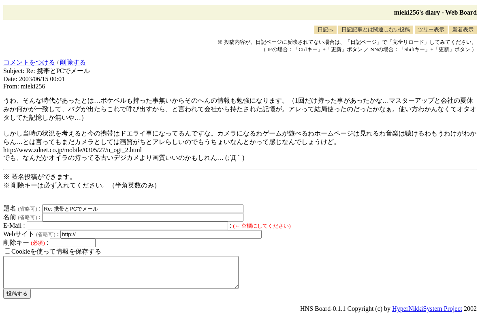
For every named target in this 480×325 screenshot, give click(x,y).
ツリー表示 (431, 29)
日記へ (325, 29)
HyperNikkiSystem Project (427, 314)
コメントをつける (29, 62)
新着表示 (463, 29)
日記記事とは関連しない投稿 (375, 29)
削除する (73, 62)
